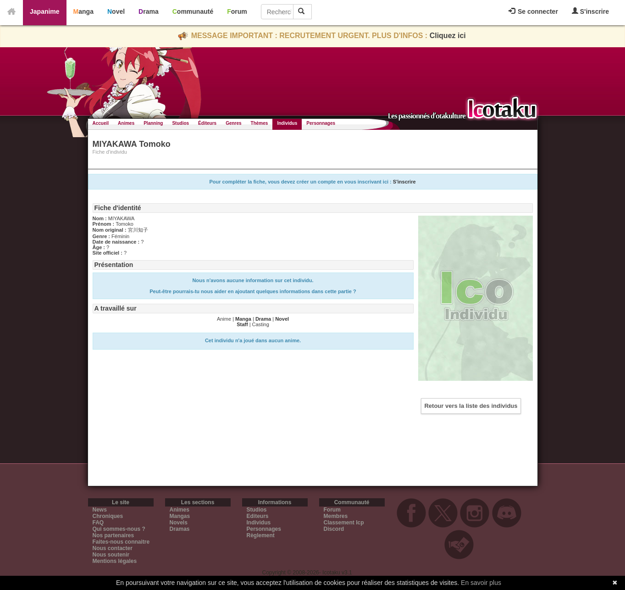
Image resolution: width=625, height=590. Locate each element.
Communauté (192, 11)
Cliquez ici (448, 35)
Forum (237, 11)
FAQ (98, 522)
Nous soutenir (111, 554)
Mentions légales (115, 561)
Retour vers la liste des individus (470, 405)
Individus (287, 123)
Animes (126, 123)
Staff (242, 324)
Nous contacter (113, 548)
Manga (83, 11)
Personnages (320, 123)
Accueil (101, 123)
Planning (153, 123)
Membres (336, 516)
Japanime (45, 11)
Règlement (261, 535)
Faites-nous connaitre (121, 542)
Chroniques (108, 516)
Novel (116, 11)
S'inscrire (590, 11)
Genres (233, 123)
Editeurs (258, 516)
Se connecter (533, 11)
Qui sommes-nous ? (119, 529)
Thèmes (259, 123)
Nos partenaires (113, 535)
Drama (148, 11)
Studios (180, 123)
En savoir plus (481, 582)
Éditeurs (207, 123)
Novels (179, 522)
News (100, 510)
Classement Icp (344, 522)
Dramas (180, 529)
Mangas (180, 516)
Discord (334, 529)
